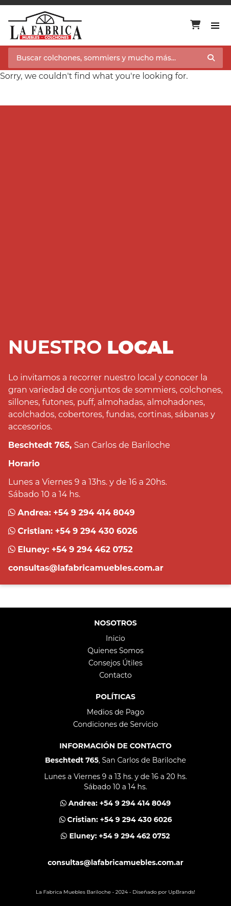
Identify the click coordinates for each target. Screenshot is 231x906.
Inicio (115, 638)
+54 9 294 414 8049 (94, 512)
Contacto (115, 675)
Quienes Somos (115, 650)
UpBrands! (181, 892)
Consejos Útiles (115, 662)
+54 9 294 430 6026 (96, 531)
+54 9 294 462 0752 (92, 549)
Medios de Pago (115, 712)
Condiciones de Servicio (115, 724)
